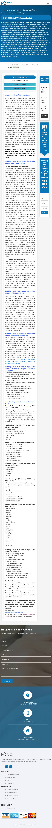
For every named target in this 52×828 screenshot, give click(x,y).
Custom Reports (12, 793)
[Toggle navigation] (48, 2)
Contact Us (10, 783)
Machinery (10, 13)
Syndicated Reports (12, 789)
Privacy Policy (11, 777)
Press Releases (11, 808)
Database (10, 802)
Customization (19, 84)
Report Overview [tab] (20, 77)
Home (3, 13)
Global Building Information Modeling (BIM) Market (20, 362)
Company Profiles (12, 799)
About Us (9, 780)
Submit (7, 681)
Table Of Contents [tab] (20, 81)
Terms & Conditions (13, 774)
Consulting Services (13, 796)
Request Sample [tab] (20, 88)
